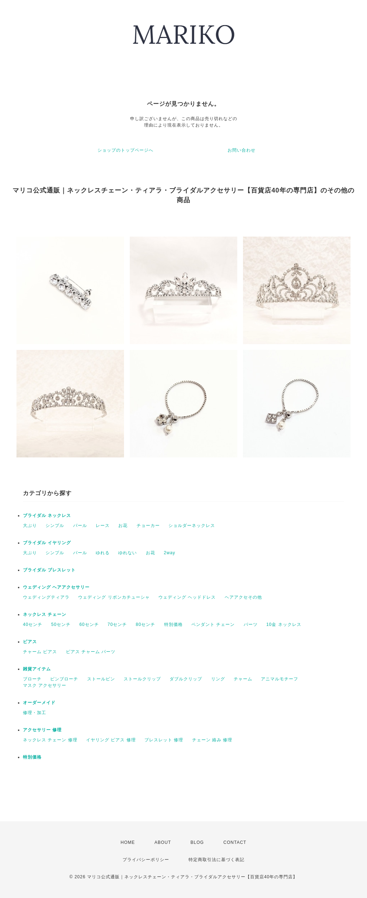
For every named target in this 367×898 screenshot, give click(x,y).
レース (103, 525)
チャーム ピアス (40, 651)
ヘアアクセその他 (243, 597)
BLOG (197, 842)
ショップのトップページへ (125, 150)
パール (80, 525)
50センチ (61, 624)
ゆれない (127, 552)
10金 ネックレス (283, 624)
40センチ (32, 624)
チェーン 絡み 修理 (212, 739)
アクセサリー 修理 (42, 729)
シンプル (55, 525)
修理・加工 (34, 712)
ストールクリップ (142, 678)
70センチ (117, 624)
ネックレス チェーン (44, 614)
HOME (128, 842)
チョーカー (148, 525)
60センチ (89, 624)
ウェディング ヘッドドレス (187, 597)
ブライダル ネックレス (47, 515)
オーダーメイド (39, 702)
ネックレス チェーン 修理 (50, 739)
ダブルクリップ (186, 678)
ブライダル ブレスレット (49, 569)
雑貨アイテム (37, 668)
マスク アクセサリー (44, 685)
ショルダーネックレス (191, 525)
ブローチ (32, 678)
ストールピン (101, 678)
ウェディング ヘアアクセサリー (56, 587)
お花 (123, 525)
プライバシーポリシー (146, 859)
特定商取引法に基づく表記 (216, 859)
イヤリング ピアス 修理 (111, 739)
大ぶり (30, 525)
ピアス (30, 641)
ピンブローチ (64, 678)
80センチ (145, 624)
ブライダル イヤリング (47, 542)
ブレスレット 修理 (163, 739)
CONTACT (234, 842)
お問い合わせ (242, 150)
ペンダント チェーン (213, 624)
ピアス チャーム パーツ (91, 651)
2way (169, 552)
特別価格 (173, 624)
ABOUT (162, 842)
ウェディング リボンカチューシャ (113, 597)
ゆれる (103, 552)
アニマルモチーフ (279, 678)
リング (218, 678)
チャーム (243, 678)
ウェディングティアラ (46, 597)
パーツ (251, 624)
